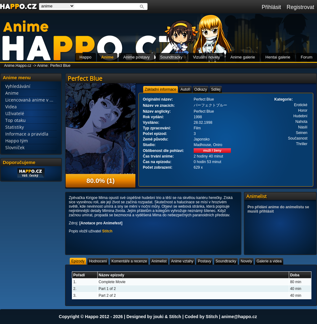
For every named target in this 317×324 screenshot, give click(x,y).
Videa (11, 107)
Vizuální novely (206, 57)
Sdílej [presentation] (215, 89)
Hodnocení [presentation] (98, 261)
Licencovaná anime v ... (29, 100)
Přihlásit (271, 7)
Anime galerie (242, 57)
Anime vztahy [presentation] (182, 261)
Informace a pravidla (26, 134)
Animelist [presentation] (159, 261)
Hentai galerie (278, 57)
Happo (85, 57)
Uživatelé (14, 113)
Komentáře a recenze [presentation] (129, 261)
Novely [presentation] (246, 261)
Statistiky (14, 127)
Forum (306, 57)
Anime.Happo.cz (17, 65)
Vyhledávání (17, 86)
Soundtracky (171, 57)
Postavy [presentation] (204, 261)
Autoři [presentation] (185, 89)
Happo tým (16, 141)
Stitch (107, 231)
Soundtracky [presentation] (226, 261)
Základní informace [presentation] (160, 89)
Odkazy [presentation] (200, 89)
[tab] (160, 89)
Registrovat (300, 7)
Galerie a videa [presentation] (269, 261)
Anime (107, 57)
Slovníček (14, 147)
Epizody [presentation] (78, 261)
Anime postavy (136, 57)
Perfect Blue (60, 65)
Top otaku (15, 120)
